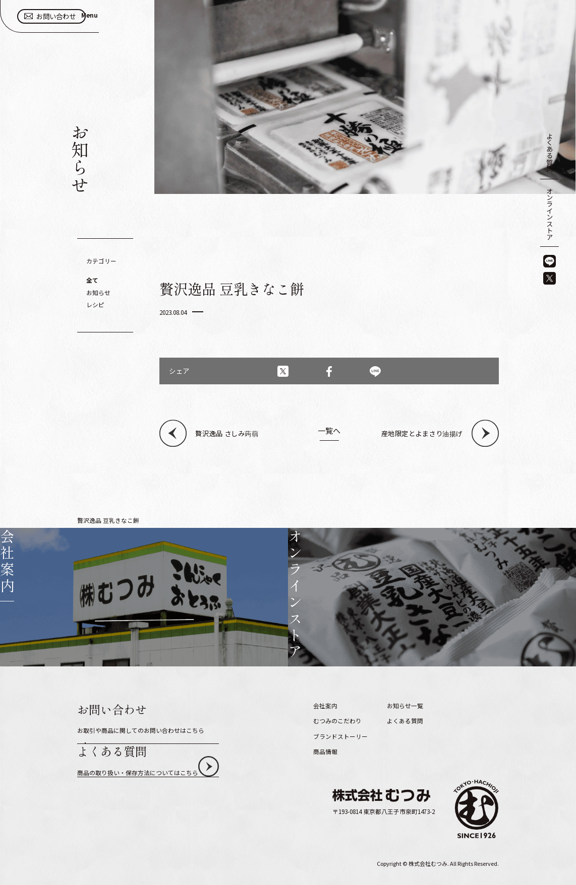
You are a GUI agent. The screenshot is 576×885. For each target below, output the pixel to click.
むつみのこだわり (337, 688)
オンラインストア (550, 213)
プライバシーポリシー (417, 718)
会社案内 (325, 673)
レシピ (95, 304)
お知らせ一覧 (132, 520)
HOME (85, 520)
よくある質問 (550, 152)
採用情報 (399, 703)
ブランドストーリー (340, 703)
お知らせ (98, 292)
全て (92, 280)
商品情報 (325, 718)
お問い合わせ (489, 22)
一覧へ (329, 431)
